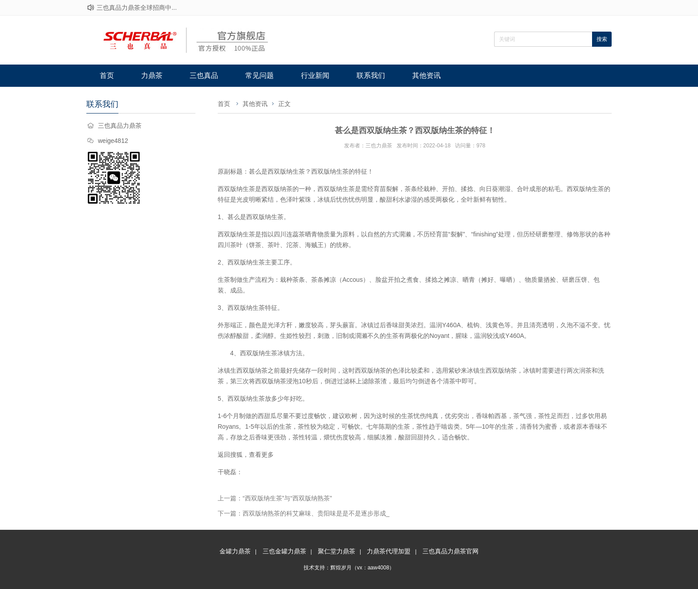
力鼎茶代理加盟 (388, 551)
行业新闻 (315, 75)
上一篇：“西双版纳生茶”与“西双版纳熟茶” (275, 498)
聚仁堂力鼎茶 (336, 551)
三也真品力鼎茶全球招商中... (137, 7)
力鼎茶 (151, 75)
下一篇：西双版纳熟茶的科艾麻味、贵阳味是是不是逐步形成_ (304, 513)
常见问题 (259, 75)
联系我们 (371, 75)
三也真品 (204, 75)
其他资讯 (426, 75)
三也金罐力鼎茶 (284, 551)
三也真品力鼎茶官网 (450, 551)
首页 (107, 75)
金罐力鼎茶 (235, 551)
